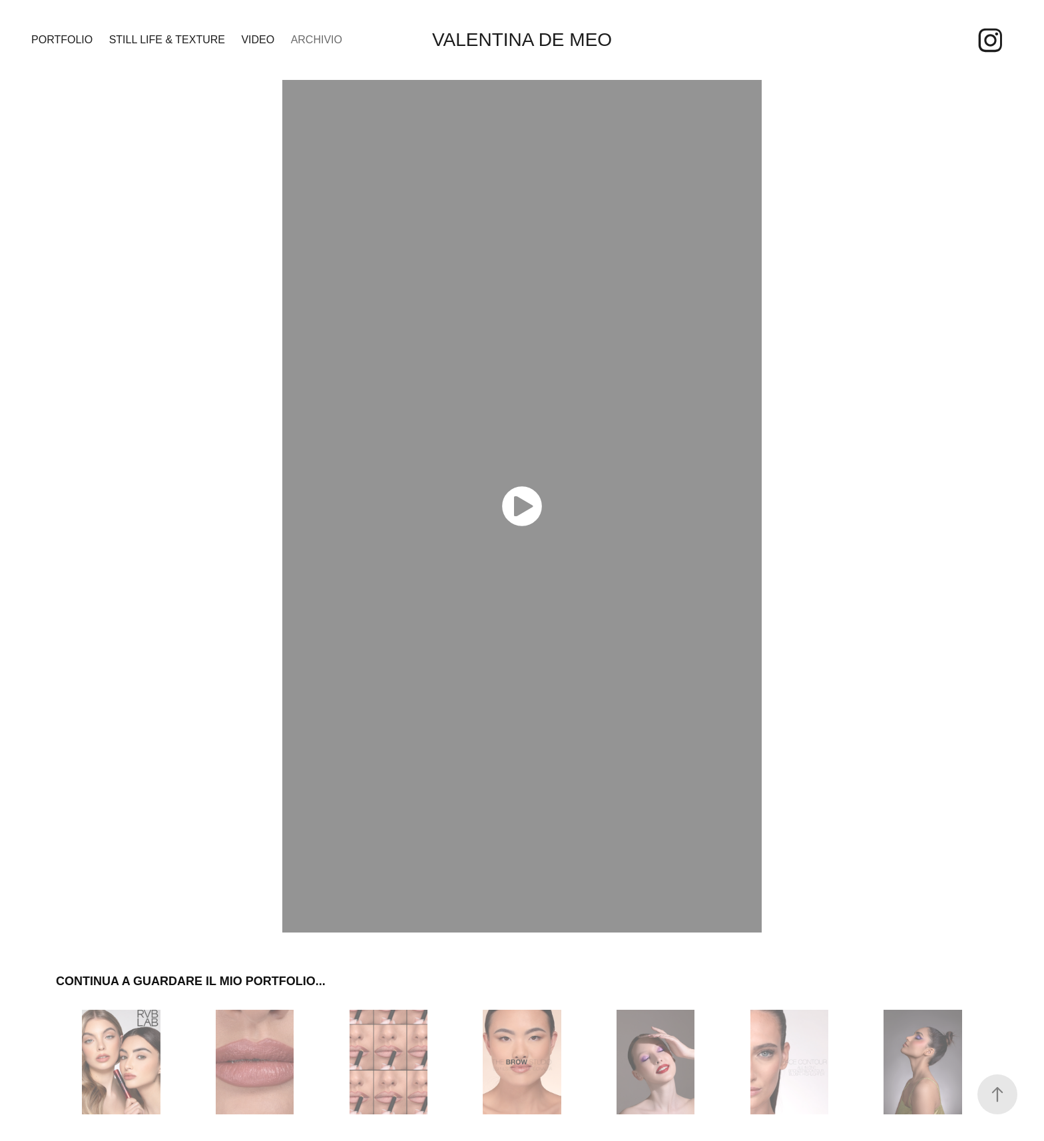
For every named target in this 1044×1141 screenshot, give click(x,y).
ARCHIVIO (316, 39)
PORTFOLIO (62, 39)
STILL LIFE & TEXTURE (167, 39)
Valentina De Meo (522, 39)
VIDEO (257, 39)
